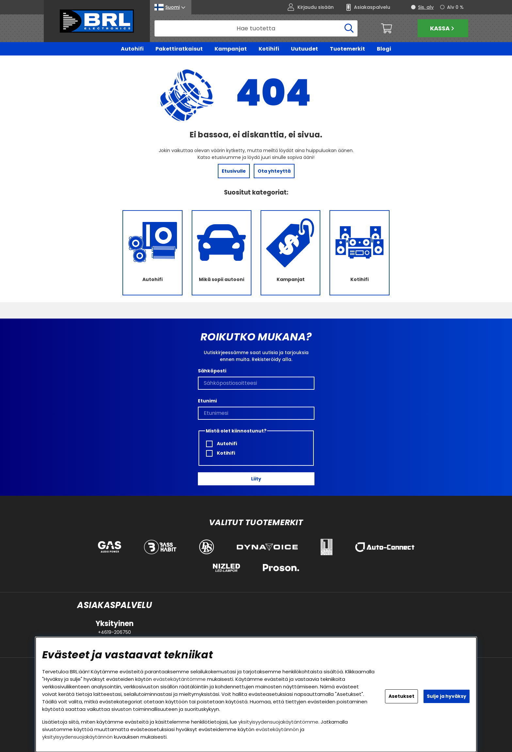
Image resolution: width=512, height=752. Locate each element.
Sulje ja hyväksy (446, 696)
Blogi (384, 49)
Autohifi (132, 49)
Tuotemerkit (347, 49)
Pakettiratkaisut (179, 49)
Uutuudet (304, 49)
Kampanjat (231, 49)
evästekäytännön (277, 729)
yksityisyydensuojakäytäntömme (278, 721)
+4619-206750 (114, 632)
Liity (256, 479)
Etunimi (207, 401)
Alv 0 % (455, 7)
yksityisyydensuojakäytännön (77, 736)
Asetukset (401, 696)
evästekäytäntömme (179, 679)
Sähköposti (212, 371)
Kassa (443, 28)
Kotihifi (269, 49)
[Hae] (256, 28)
